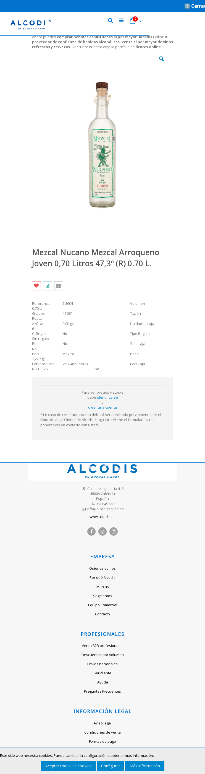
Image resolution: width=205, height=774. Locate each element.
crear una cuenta (102, 407)
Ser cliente (102, 672)
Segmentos (102, 595)
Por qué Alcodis (102, 577)
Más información (145, 765)
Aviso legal (103, 723)
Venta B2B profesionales (102, 645)
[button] (162, 63)
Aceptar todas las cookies (68, 765)
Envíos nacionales (102, 663)
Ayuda (102, 682)
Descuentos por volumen (103, 654)
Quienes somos (102, 568)
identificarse (107, 397)
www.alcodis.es (102, 516)
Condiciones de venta (102, 732)
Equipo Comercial (102, 604)
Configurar (110, 765)
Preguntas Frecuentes (102, 691)
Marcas (102, 586)
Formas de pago (102, 741)
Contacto (102, 614)
